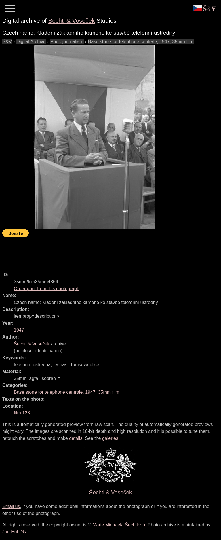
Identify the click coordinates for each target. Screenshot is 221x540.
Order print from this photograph (46, 288)
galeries (110, 438)
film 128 (22, 412)
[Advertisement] (107, 252)
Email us (11, 506)
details (75, 438)
